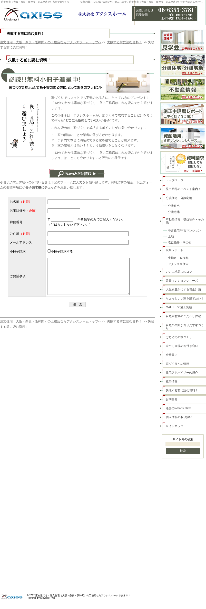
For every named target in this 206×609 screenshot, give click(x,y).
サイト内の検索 (183, 439)
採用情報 (171, 381)
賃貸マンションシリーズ (182, 280)
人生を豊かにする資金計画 (183, 289)
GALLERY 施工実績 (179, 307)
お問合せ (171, 399)
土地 (171, 236)
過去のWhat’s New (178, 408)
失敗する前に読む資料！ (124, 42)
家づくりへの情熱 (177, 363)
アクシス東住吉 (178, 264)
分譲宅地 (174, 212)
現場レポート (174, 250)
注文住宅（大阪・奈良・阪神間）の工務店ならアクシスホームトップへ (50, 42)
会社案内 (171, 354)
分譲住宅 (174, 206)
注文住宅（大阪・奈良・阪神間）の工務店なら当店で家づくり (35, 1)
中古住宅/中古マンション (184, 230)
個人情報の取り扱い (179, 417)
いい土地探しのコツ (179, 271)
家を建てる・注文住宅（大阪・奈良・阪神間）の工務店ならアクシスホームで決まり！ (82, 595)
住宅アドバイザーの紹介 (182, 372)
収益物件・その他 (179, 242)
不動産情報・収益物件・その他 (185, 221)
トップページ (174, 180)
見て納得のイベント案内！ (183, 189)
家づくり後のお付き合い (182, 346)
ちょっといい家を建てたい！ (185, 298)
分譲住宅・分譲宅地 (179, 198)
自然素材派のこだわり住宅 (183, 316)
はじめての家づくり (179, 337)
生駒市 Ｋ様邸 (178, 258)
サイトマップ (174, 426)
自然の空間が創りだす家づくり (185, 326)
